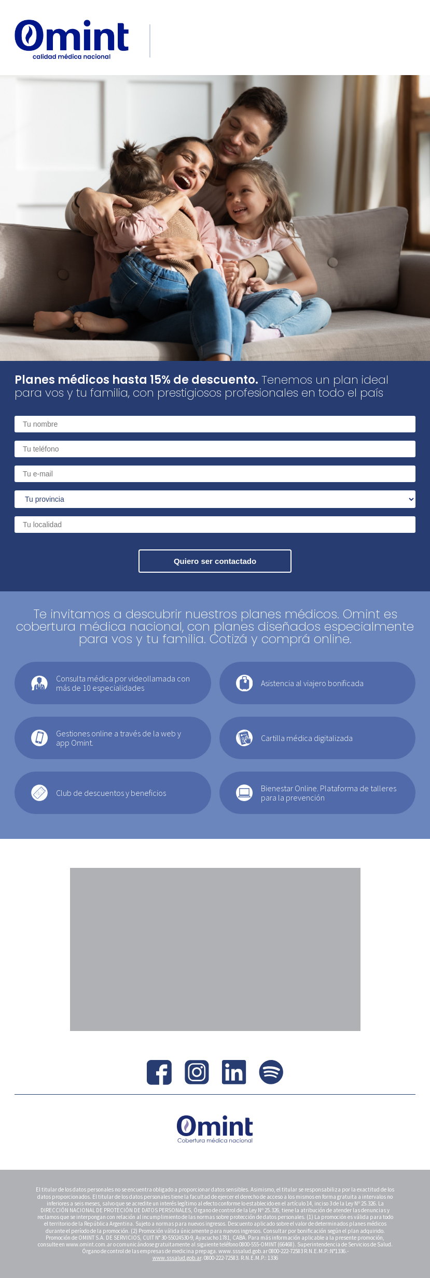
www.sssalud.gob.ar (176, 1257)
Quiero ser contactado (215, 561)
